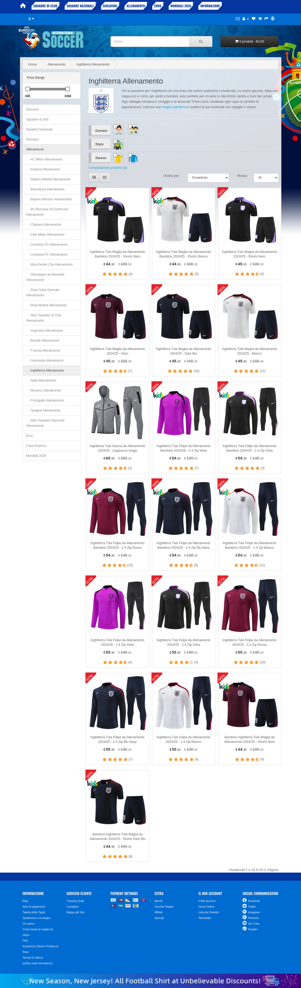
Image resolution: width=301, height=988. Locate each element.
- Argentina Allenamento (44, 330)
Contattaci (73, 906)
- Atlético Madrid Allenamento (48, 179)
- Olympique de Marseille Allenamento (45, 277)
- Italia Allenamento (41, 380)
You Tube (253, 923)
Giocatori (110, 6)
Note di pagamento (34, 906)
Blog (25, 901)
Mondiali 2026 (181, 6)
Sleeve (100, 158)
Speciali (159, 918)
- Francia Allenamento (43, 350)
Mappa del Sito (76, 912)
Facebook (254, 901)
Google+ (253, 929)
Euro (157, 6)
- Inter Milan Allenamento (45, 234)
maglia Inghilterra (174, 107)
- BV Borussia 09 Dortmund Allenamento (47, 212)
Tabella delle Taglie (34, 912)
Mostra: (242, 176)
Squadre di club (45, 6)
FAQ (25, 940)
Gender (101, 131)
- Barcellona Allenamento (45, 189)
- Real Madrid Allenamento (46, 305)
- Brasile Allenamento (42, 340)
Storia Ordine (206, 906)
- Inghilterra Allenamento (45, 370)
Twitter (252, 906)
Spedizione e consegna (37, 918)
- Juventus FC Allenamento (47, 244)
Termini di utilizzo (33, 957)
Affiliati (158, 912)
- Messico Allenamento (43, 390)
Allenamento (135, 6)
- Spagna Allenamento (43, 410)
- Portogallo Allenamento (45, 400)
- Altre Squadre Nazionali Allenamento (45, 423)
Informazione (210, 6)
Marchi (158, 901)
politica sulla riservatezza (38, 963)
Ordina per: (171, 176)
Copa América (36, 446)
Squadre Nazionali (80, 6)
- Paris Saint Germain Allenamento (43, 292)
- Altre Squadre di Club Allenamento (43, 318)
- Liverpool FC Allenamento (47, 254)
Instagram (254, 912)
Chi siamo (28, 923)
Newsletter (205, 918)
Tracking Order (75, 901)
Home (32, 64)
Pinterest (253, 918)
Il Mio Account (207, 901)
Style (99, 144)
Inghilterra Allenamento (92, 64)
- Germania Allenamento (45, 360)
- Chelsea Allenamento (43, 225)
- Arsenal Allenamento (43, 169)
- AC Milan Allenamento (44, 159)
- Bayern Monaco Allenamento (49, 199)
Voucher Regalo (164, 906)
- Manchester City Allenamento (49, 264)
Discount (32, 109)
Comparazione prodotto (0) (108, 168)
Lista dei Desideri (209, 912)
